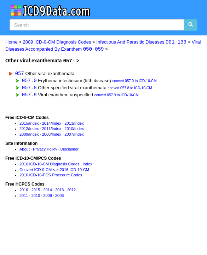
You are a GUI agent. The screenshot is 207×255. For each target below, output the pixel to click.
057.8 (29, 88)
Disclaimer (70, 150)
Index (34, 124)
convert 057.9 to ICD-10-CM (116, 96)
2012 (23, 130)
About (24, 150)
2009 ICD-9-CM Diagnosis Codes (57, 42)
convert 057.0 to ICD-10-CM (135, 81)
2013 (68, 124)
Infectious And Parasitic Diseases (141, 42)
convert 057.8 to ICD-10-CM (130, 89)
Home (11, 42)
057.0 (29, 80)
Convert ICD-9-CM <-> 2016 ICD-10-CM (54, 170)
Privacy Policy (45, 150)
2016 (23, 190)
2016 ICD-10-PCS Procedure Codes (50, 176)
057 (19, 73)
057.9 (29, 95)
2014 (46, 124)
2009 (23, 135)
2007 (68, 135)
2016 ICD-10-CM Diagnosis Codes (49, 165)
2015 (23, 124)
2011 (46, 130)
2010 (68, 130)
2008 (46, 135)
